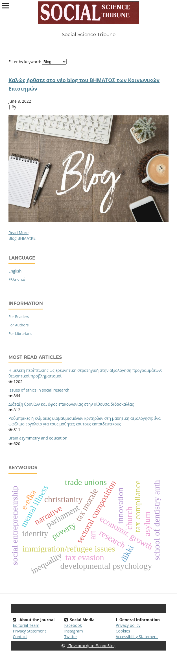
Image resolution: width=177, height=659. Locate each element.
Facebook (73, 625)
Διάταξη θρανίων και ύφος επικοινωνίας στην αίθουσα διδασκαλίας (71, 404)
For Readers (18, 316)
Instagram (73, 631)
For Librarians (20, 333)
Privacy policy (128, 625)
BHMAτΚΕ (27, 238)
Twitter (70, 636)
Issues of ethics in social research (38, 390)
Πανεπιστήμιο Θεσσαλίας (88, 645)
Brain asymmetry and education (37, 438)
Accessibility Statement (137, 636)
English (14, 271)
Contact (20, 636)
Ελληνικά (16, 279)
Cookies (123, 631)
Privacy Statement (29, 631)
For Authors (18, 325)
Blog (12, 238)
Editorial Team (26, 625)
